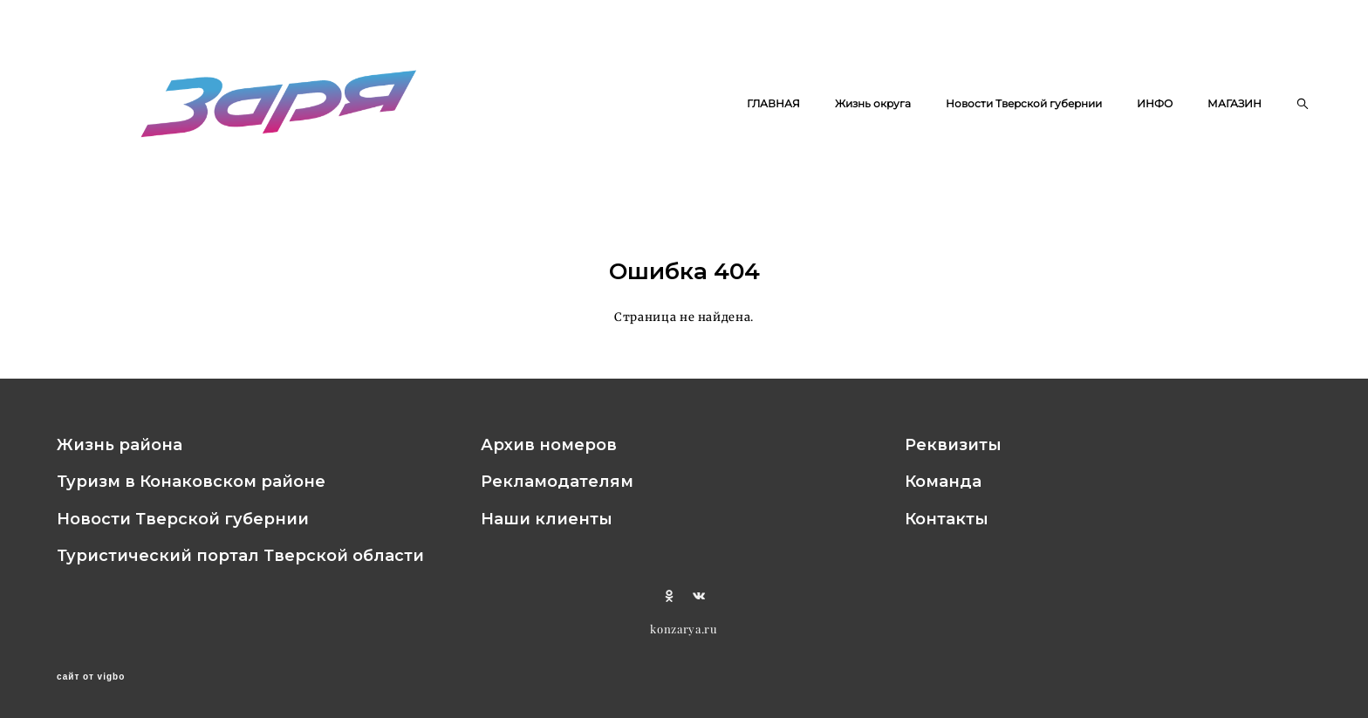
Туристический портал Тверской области (240, 555)
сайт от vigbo (91, 677)
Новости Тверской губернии (1024, 103)
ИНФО (1155, 103)
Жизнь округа (873, 103)
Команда (943, 481)
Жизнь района (119, 445)
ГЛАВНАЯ (773, 103)
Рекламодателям (557, 481)
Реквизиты (953, 445)
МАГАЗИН (1234, 103)
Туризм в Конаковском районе (191, 481)
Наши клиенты (546, 519)
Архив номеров (549, 445)
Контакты (946, 519)
